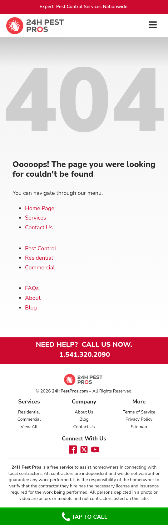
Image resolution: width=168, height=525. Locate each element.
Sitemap (139, 427)
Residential (39, 258)
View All (29, 427)
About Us (84, 412)
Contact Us (39, 227)
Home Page (39, 208)
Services (35, 217)
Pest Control (40, 248)
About (33, 298)
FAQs (32, 288)
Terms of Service (139, 412)
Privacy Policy (139, 419)
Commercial (40, 267)
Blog (31, 307)
